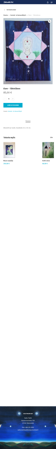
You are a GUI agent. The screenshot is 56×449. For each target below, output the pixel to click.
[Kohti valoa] (48, 150)
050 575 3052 (29, 427)
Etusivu (5, 15)
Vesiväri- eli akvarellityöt (18, 15)
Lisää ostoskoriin (13, 105)
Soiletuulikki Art (8, 2)
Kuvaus (28, 121)
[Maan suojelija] (9, 150)
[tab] (28, 121)
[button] (52, 2)
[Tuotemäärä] (9, 98)
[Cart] (47, 2)
